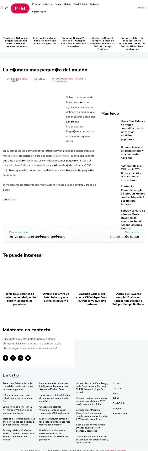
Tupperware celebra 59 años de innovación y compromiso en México (54, 395)
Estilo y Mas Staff (19, 80)
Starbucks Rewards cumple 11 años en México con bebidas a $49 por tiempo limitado (103, 43)
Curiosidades (64, 79)
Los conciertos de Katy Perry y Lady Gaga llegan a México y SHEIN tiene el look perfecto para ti (92, 386)
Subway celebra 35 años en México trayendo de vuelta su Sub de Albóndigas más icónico (132, 43)
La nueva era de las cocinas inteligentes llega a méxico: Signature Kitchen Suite (53, 384)
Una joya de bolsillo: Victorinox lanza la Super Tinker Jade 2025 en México (55, 407)
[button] (6, 8)
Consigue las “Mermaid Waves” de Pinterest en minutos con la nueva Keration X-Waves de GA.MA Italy (92, 412)
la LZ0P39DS (61, 156)
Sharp (14, 156)
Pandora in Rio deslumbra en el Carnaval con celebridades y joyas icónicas (92, 436)
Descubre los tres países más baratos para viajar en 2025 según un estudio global (91, 398)
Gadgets (80, 79)
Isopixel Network (117, 447)
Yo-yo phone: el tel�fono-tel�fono (37, 235)
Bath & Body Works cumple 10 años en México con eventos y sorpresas (92, 424)
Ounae (13, 199)
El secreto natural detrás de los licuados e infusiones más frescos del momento (55, 419)
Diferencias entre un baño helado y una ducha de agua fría (45, 41)
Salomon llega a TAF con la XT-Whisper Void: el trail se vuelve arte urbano (74, 42)
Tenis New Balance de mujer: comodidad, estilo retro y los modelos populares (16, 42)
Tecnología (59, 81)
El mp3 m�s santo (124, 235)
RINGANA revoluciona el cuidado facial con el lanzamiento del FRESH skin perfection (54, 432)
